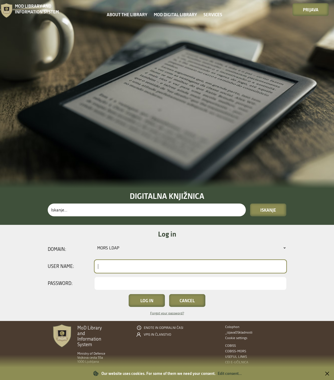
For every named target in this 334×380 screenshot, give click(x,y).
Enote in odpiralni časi (163, 327)
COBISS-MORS (235, 351)
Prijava (310, 10)
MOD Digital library (175, 14)
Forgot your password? (167, 313)
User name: (61, 266)
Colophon (232, 327)
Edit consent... (230, 373)
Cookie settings (236, 338)
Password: (60, 283)
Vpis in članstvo (157, 334)
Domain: (57, 249)
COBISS (230, 346)
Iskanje (268, 210)
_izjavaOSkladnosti (238, 332)
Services (212, 14)
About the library (127, 14)
